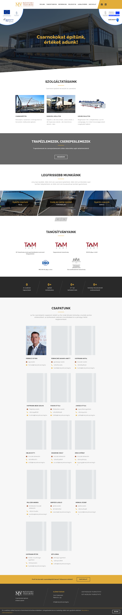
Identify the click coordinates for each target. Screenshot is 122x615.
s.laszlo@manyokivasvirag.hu (62, 512)
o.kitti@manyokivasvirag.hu (36, 462)
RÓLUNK (42, 4)
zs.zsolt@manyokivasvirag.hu (63, 462)
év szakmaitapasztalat (27, 289)
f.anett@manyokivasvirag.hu (62, 368)
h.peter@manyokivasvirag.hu (37, 566)
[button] (58, 219)
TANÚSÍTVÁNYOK (51, 4)
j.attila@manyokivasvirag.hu (86, 415)
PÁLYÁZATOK (72, 4)
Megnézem (61, 157)
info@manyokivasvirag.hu (61, 602)
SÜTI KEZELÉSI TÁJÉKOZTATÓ (91, 594)
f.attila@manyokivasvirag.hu (61, 415)
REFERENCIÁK (62, 4)
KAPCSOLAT (92, 4)
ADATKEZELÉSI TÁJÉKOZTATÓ (91, 592)
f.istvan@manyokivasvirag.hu (37, 365)
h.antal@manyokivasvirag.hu (86, 368)
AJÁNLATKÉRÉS (82, 4)
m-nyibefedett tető (72, 289)
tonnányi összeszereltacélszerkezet (95, 289)
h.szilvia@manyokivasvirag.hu (38, 415)
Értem (116, 611)
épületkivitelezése (50, 289)
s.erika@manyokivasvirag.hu (62, 563)
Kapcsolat (83, 579)
